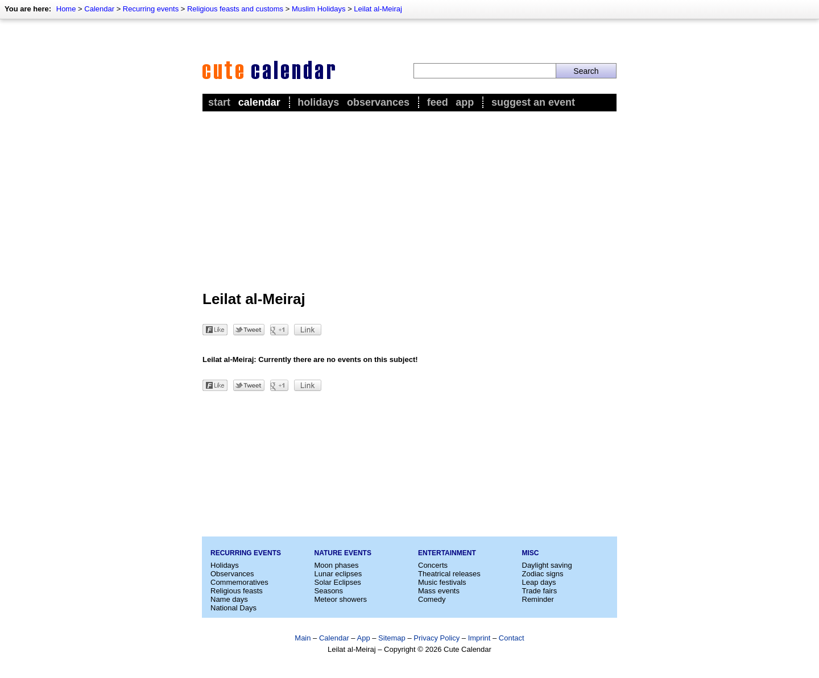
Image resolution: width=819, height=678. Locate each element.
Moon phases (337, 565)
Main (303, 638)
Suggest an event (533, 102)
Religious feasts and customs (235, 9)
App (465, 102)
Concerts (433, 565)
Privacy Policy (436, 638)
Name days (229, 599)
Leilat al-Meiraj (378, 9)
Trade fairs (539, 591)
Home (66, 9)
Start (219, 102)
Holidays (318, 102)
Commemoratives (239, 582)
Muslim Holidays (319, 9)
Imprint (479, 638)
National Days (233, 608)
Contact (511, 638)
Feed (437, 102)
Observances (378, 102)
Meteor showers (341, 599)
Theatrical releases (449, 573)
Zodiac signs (543, 573)
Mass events (439, 591)
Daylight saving (547, 565)
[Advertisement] (409, 199)
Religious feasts (236, 591)
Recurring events (151, 9)
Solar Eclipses (338, 582)
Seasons (329, 591)
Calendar (99, 9)
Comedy (431, 599)
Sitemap (392, 638)
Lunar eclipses (338, 573)
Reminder (538, 599)
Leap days (539, 582)
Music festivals (442, 582)
